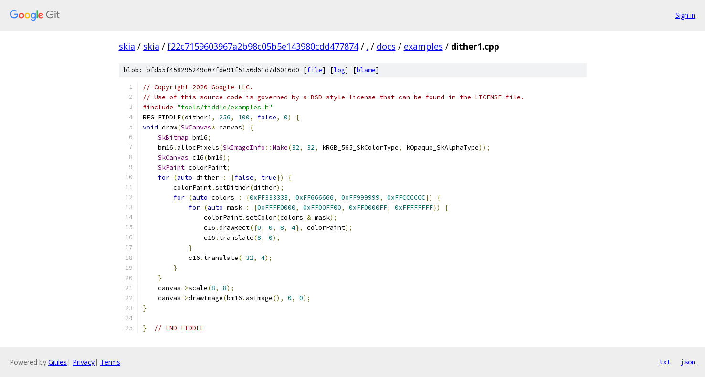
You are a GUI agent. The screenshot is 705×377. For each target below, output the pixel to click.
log (339, 70)
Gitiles (57, 361)
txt (665, 361)
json (687, 361)
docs (386, 46)
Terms (110, 361)
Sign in (685, 15)
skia (127, 46)
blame (366, 70)
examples (423, 46)
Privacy (84, 361)
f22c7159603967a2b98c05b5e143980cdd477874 (263, 46)
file (314, 70)
